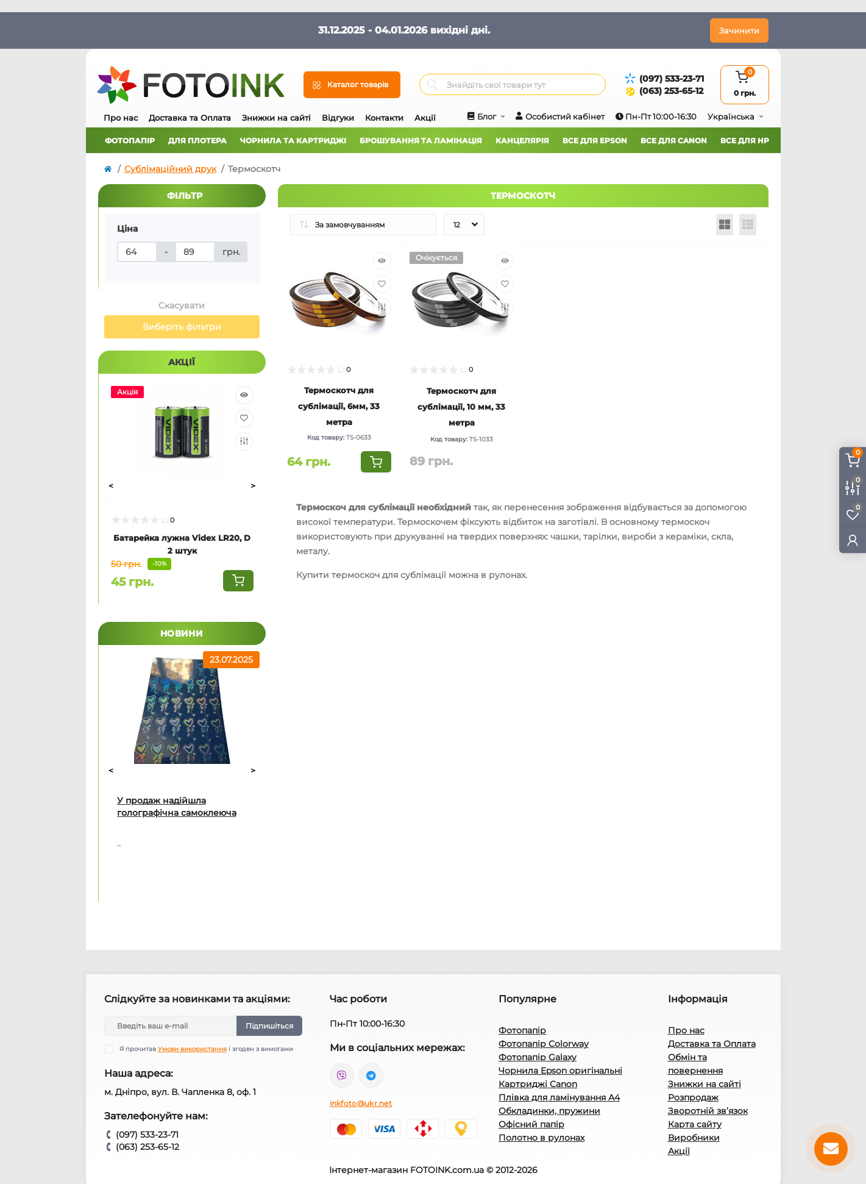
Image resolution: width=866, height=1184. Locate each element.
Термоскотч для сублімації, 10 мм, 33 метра (461, 406)
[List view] (747, 224)
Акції (425, 118)
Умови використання (192, 1049)
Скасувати (181, 305)
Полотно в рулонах (541, 1137)
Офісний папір (531, 1124)
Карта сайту (695, 1124)
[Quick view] (244, 395)
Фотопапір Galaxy (538, 1057)
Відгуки (338, 118)
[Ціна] (137, 251)
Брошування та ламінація (421, 140)
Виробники (694, 1137)
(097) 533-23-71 (671, 78)
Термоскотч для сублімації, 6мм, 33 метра (339, 406)
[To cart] (238, 580)
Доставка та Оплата (190, 118)
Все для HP (744, 140)
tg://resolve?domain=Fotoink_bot (371, 1075)
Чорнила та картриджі (293, 140)
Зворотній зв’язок (708, 1110)
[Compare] (244, 441)
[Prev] (111, 486)
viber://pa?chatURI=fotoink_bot (342, 1075)
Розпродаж (693, 1097)
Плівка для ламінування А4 (559, 1097)
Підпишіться (269, 1025)
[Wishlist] (244, 418)
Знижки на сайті (276, 118)
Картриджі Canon (538, 1084)
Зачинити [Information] (739, 30)
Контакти (384, 118)
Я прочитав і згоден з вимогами (206, 1049)
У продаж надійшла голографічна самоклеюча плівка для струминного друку (176, 807)
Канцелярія (522, 140)
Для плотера (197, 140)
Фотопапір (130, 140)
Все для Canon (674, 140)
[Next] (253, 486)
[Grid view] (724, 224)
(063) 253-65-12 (671, 90)
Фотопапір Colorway (544, 1043)
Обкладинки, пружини (549, 1110)
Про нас (121, 118)
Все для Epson (595, 140)
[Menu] (351, 84)
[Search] (432, 84)
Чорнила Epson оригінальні (560, 1070)
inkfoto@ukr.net (361, 1103)
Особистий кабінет (565, 116)
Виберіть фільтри (182, 326)
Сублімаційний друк (170, 168)
